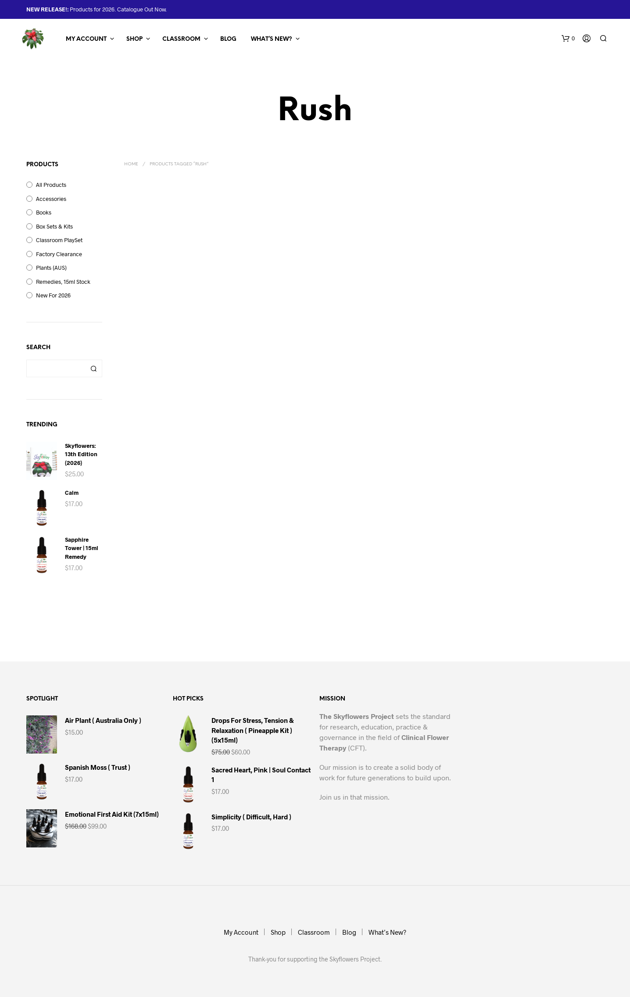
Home (131, 164)
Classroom (181, 39)
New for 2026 (53, 295)
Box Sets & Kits (54, 226)
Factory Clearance (59, 253)
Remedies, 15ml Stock (63, 281)
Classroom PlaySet (59, 239)
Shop (134, 39)
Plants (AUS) (51, 267)
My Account (86, 39)
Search (93, 368)
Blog (228, 39)
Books (43, 212)
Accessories (51, 198)
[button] (568, 38)
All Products (51, 184)
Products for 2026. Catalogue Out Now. (117, 9)
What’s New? (271, 39)
